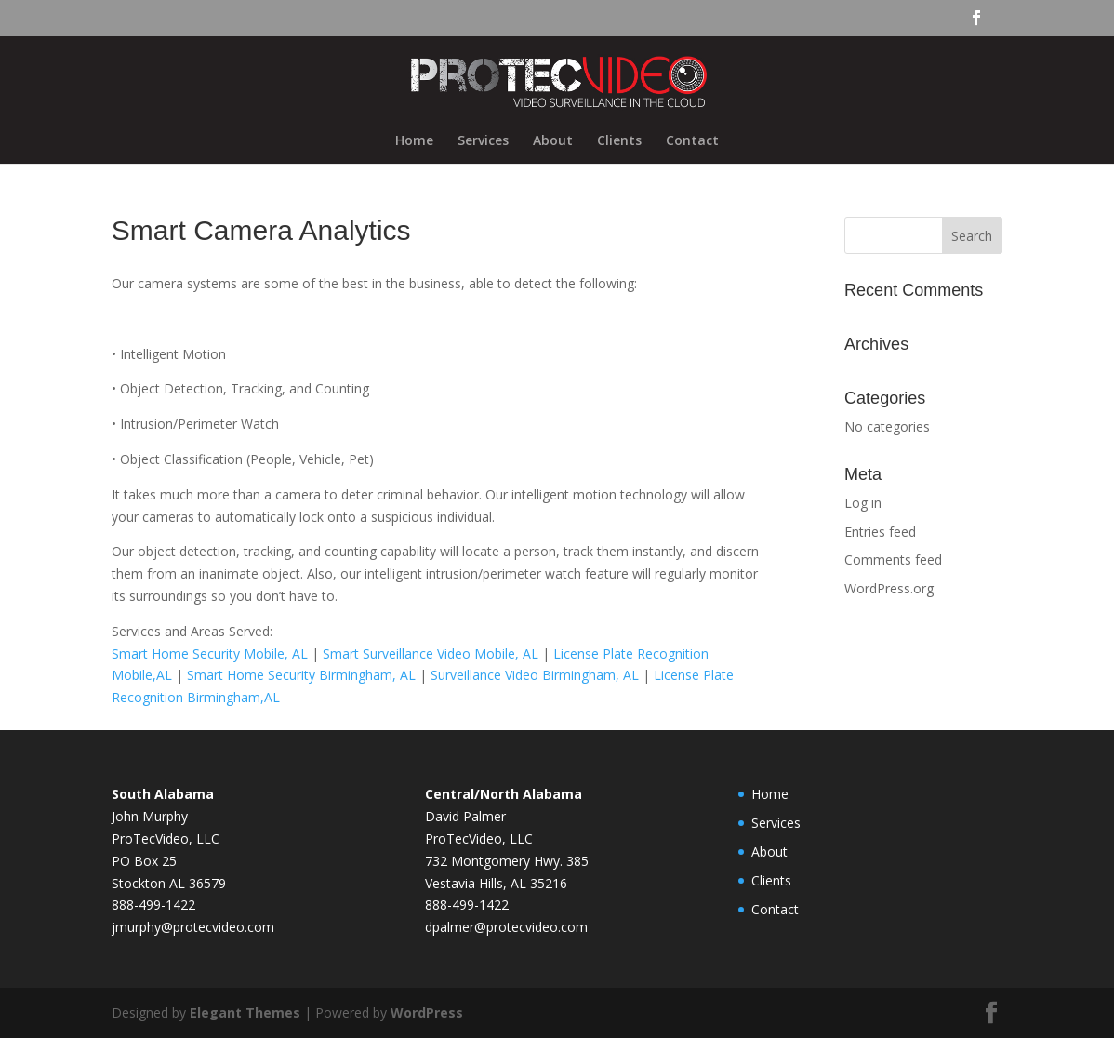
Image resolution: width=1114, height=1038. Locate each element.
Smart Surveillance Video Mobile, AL (430, 653)
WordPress (427, 1012)
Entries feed (880, 531)
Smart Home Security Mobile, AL (210, 653)
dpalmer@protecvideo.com (506, 927)
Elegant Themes (245, 1012)
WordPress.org (889, 588)
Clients (619, 141)
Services (483, 141)
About (553, 141)
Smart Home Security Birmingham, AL (301, 675)
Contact (692, 141)
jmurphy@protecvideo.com (193, 927)
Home (414, 141)
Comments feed (893, 559)
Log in (863, 503)
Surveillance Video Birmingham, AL (535, 675)
